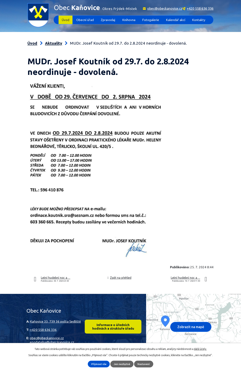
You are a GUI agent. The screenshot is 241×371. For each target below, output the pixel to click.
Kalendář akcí (175, 20)
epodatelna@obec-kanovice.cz (52, 342)
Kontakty (198, 20)
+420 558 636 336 (200, 8)
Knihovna (128, 20)
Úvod (65, 20)
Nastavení (144, 364)
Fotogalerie (150, 20)
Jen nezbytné (122, 364)
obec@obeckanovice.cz (164, 8)
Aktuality (53, 43)
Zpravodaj (108, 20)
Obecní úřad (85, 20)
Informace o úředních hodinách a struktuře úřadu (113, 326)
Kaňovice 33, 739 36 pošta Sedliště (55, 321)
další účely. (200, 348)
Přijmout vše (99, 364)
